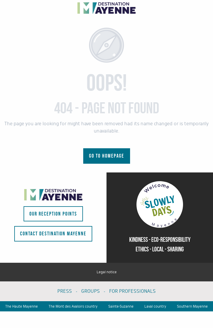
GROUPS (90, 291)
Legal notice (107, 272)
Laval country (155, 306)
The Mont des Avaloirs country (73, 306)
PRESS (64, 291)
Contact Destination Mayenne (53, 234)
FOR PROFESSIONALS (132, 291)
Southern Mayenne (192, 306)
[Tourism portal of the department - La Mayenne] (106, 8)
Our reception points (53, 214)
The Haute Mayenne (21, 306)
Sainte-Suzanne (121, 306)
